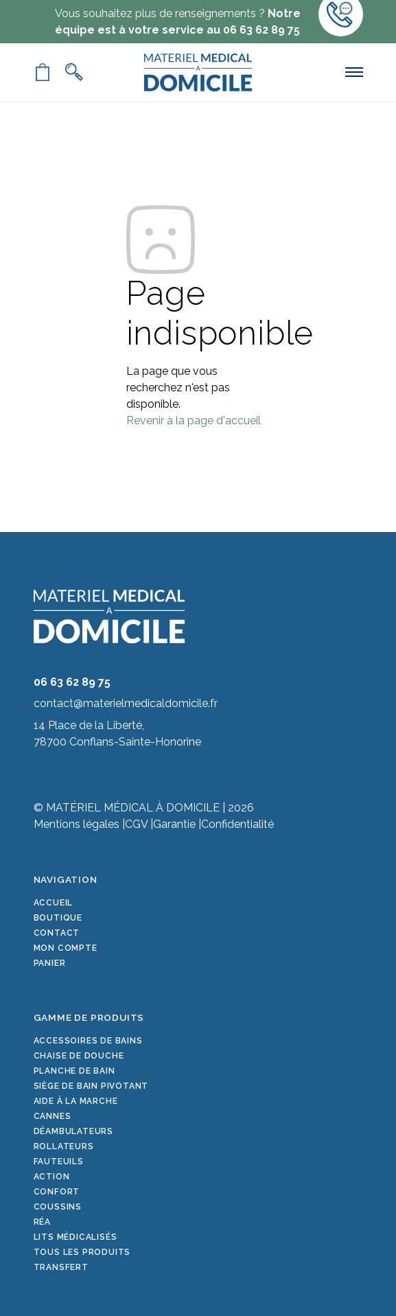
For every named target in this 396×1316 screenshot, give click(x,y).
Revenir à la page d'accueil (193, 420)
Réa (42, 1222)
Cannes (52, 1116)
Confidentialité (237, 824)
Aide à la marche (76, 1101)
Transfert (61, 1267)
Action (52, 1176)
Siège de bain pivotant (91, 1086)
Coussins (58, 1207)
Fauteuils (59, 1161)
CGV (136, 824)
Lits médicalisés (75, 1237)
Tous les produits (82, 1252)
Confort (57, 1192)
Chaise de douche (79, 1056)
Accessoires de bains (88, 1041)
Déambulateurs (73, 1131)
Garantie (174, 824)
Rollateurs (64, 1146)
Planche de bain (74, 1071)
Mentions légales (76, 824)
